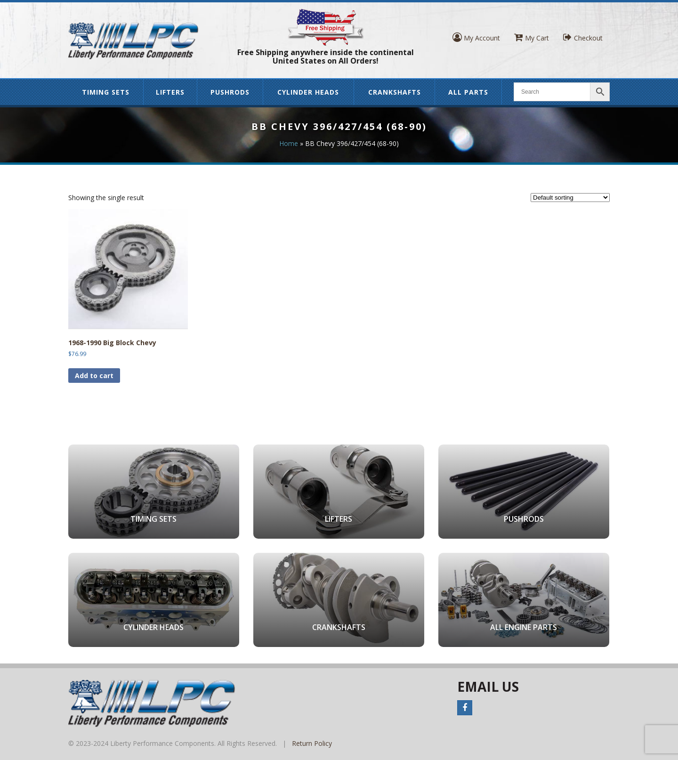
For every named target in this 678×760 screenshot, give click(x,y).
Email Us (488, 686)
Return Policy (312, 743)
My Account (476, 37)
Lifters (170, 92)
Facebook (464, 707)
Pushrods (230, 92)
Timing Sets (105, 92)
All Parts (468, 92)
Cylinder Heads (308, 92)
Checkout (583, 37)
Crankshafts (394, 92)
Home (288, 143)
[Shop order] (570, 197)
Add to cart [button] (94, 375)
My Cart (531, 37)
